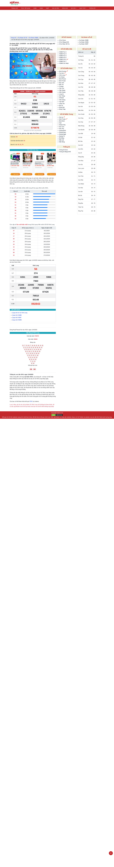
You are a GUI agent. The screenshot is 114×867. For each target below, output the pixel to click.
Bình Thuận (62, 80)
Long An (61, 94)
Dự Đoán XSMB (83, 40)
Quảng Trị (62, 136)
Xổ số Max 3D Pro (64, 44)
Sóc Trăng (62, 96)
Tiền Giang (62, 99)
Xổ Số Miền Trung (66, 114)
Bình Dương (62, 71)
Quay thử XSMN (17, 320)
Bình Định (62, 121)
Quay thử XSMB (17, 315)
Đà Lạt (61, 105)
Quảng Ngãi (62, 134)
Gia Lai (61, 117)
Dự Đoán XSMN (83, 42)
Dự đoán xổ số (86, 37)
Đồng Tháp (62, 109)
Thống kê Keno (63, 150)
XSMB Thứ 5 (62, 57)
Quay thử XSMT (16, 317)
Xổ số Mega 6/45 (64, 42)
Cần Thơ (61, 88)
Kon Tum (61, 126)
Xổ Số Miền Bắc (66, 49)
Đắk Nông (62, 142)
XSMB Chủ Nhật (64, 63)
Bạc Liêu (61, 82)
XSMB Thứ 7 (62, 61)
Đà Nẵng (61, 138)
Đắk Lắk (61, 140)
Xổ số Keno (62, 40)
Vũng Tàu (62, 103)
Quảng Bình (62, 130)
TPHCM (61, 98)
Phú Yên (61, 128)
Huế (60, 123)
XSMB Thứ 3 (62, 54)
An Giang (61, 77)
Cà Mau (61, 86)
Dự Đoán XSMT (83, 44)
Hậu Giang (62, 90)
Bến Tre (61, 84)
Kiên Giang (62, 92)
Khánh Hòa (62, 124)
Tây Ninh (61, 101)
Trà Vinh (61, 73)
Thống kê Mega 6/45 (65, 151)
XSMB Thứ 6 (63, 59)
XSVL (31, 401)
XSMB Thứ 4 (62, 55)
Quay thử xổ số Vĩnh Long (19, 312)
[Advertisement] (57, 22)
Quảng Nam (62, 132)
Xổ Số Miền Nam (66, 68)
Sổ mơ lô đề (86, 49)
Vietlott (81, 417)
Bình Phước (62, 79)
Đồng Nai (61, 107)
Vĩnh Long (62, 75)
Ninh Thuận (62, 119)
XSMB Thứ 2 (62, 52)
